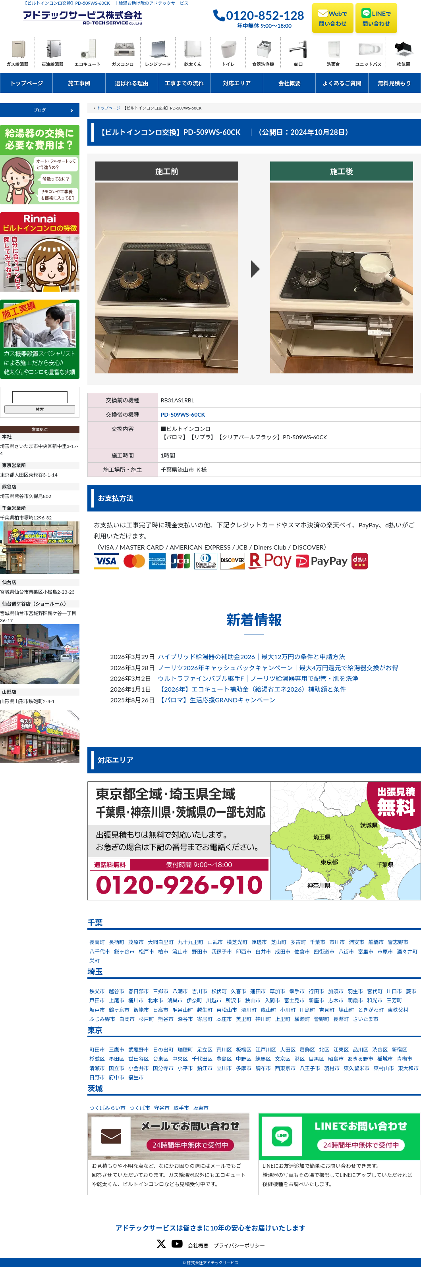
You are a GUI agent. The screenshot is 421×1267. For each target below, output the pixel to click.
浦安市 (356, 942)
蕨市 (411, 991)
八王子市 (309, 1068)
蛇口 (298, 64)
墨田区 (116, 1059)
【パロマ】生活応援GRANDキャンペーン (216, 700)
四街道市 (324, 951)
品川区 (360, 1049)
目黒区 (316, 1059)
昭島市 (336, 1059)
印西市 (243, 951)
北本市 (155, 1000)
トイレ (228, 64)
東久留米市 (356, 1068)
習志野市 (398, 942)
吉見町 (326, 1010)
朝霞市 (355, 1000)
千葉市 (317, 942)
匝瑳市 (259, 942)
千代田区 (202, 1059)
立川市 (224, 1068)
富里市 (365, 951)
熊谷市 (166, 1019)
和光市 (374, 1000)
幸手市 (297, 991)
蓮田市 (258, 991)
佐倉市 (302, 951)
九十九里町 (190, 942)
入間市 (272, 1000)
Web (333, 17)
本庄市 (224, 1019)
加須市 (336, 991)
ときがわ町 (371, 1010)
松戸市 (146, 951)
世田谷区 (138, 1059)
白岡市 (127, 1019)
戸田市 (97, 1000)
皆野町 (321, 1019)
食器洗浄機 (263, 64)
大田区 (287, 1049)
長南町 (97, 942)
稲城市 (385, 1059)
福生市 (136, 1077)
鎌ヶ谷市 (124, 951)
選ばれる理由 (131, 83)
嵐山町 (268, 1010)
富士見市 (294, 1000)
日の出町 (163, 1049)
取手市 (181, 1108)
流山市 (180, 951)
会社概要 (289, 83)
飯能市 (141, 1010)
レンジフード (158, 64)
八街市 (346, 951)
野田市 (199, 951)
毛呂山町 (182, 1010)
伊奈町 (194, 1000)
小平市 (185, 1068)
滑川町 (249, 1010)
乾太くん (193, 64)
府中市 (116, 1077)
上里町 (282, 1019)
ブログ (40, 110)
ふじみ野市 (102, 1019)
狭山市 (253, 1000)
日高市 (160, 1010)
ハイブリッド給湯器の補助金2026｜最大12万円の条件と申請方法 (251, 656)
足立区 (204, 1049)
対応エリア (237, 83)
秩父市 (97, 991)
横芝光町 (237, 942)
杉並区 (97, 1059)
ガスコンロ (122, 64)
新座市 (316, 1000)
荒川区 (224, 1049)
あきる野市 (360, 1059)
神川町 (263, 1019)
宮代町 (374, 991)
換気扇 (403, 64)
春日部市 (138, 991)
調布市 (263, 1068)
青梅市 (404, 1059)
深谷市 (185, 1019)
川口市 (394, 991)
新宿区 (399, 1049)
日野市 (97, 1077)
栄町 (94, 960)
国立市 (116, 1068)
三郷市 (160, 991)
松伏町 (219, 991)
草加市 (277, 991)
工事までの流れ (184, 83)
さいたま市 (366, 1019)
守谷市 (162, 1108)
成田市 (282, 951)
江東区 (341, 1049)
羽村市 (332, 1068)
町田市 (97, 1049)
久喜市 (238, 991)
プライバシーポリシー (239, 1245)
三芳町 (394, 1000)
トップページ (26, 83)
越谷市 (116, 991)
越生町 (204, 1010)
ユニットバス (368, 64)
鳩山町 (346, 1010)
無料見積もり (394, 83)
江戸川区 (265, 1049)
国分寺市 (163, 1068)
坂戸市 (97, 1010)
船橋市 (376, 942)
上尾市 (116, 1000)
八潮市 (180, 991)
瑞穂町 (185, 1049)
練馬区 (263, 1059)
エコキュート (88, 64)
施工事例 (79, 83)
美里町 (243, 1019)
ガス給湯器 (17, 64)
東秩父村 (398, 1010)
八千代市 (99, 951)
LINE (376, 17)
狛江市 (204, 1068)
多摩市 (243, 1068)
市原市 (385, 951)
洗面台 (333, 64)
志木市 (336, 1000)
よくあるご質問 (342, 83)
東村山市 (383, 1068)
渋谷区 (380, 1049)
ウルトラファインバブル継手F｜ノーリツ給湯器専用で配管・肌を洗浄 (258, 678)
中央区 (180, 1059)
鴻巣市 (175, 1000)
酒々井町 (407, 951)
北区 (324, 1049)
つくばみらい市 (107, 1108)
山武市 (215, 942)
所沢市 (233, 1000)
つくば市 (139, 1108)
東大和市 (408, 1068)
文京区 (282, 1059)
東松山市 (226, 1010)
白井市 (263, 951)
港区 (299, 1059)
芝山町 (278, 942)
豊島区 (224, 1059)
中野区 (243, 1059)
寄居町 (204, 1019)
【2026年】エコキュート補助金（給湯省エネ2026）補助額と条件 (252, 689)
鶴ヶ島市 (119, 1010)
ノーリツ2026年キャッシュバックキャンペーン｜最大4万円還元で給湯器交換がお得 (278, 667)
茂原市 (136, 942)
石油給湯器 (53, 64)
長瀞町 (341, 1019)
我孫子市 (221, 951)
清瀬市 (97, 1068)
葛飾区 (307, 1049)
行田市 (316, 991)
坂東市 (201, 1108)
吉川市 (199, 991)
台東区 (160, 1059)
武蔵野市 (138, 1049)
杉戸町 (146, 1019)
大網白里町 (161, 942)
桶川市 (136, 1000)
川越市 (214, 1000)
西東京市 (285, 1068)
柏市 (163, 951)
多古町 (298, 942)
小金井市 (138, 1068)
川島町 (307, 1010)
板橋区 (243, 1049)
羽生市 (355, 991)
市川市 (337, 942)
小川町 (287, 1010)
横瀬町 (302, 1019)
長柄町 (116, 942)
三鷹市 (116, 1049)
